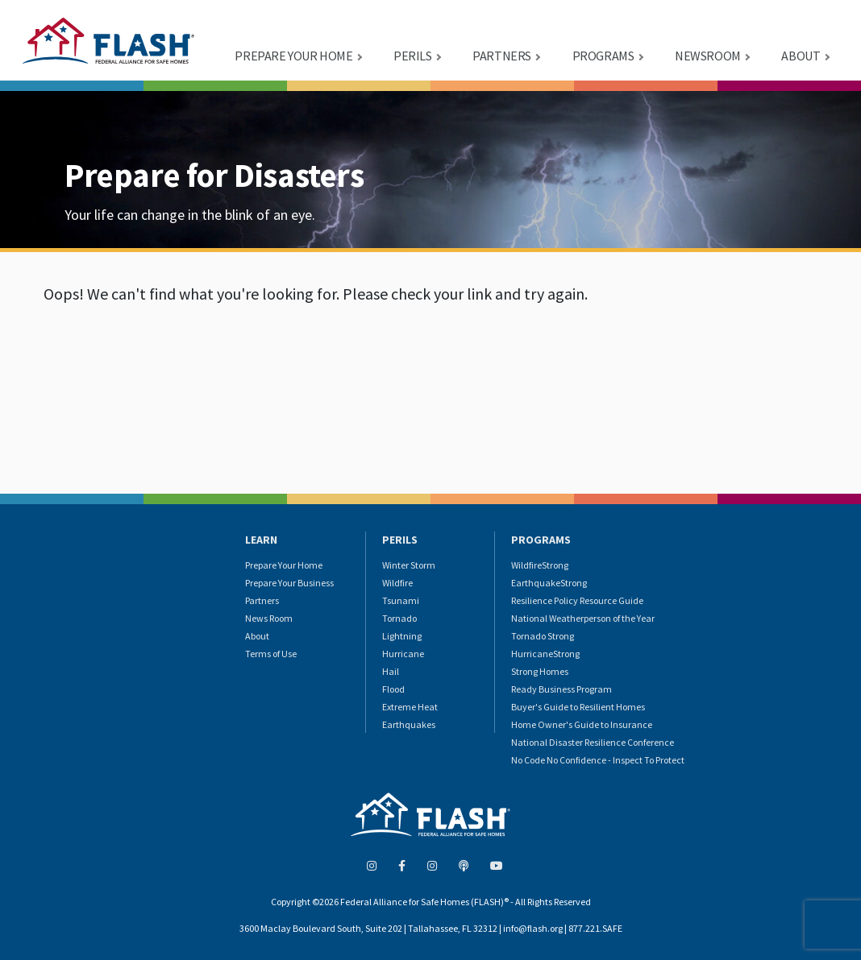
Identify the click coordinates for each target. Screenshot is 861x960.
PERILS (412, 56)
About (257, 636)
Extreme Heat (410, 707)
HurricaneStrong (545, 654)
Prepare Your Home (283, 565)
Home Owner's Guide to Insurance (581, 724)
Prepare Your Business (289, 583)
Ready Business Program (561, 689)
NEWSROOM (708, 56)
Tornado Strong (542, 636)
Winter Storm (408, 565)
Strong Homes (539, 671)
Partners (262, 600)
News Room (269, 618)
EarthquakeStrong (549, 583)
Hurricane (403, 654)
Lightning (402, 636)
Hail (390, 671)
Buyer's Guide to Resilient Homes (578, 707)
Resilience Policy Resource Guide (577, 600)
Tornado (399, 618)
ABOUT (800, 56)
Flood (393, 689)
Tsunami (400, 600)
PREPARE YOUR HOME (293, 56)
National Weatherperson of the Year (583, 618)
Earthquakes (408, 724)
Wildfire (397, 583)
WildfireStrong (539, 565)
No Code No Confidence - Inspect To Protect (597, 760)
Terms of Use (271, 654)
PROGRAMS (603, 56)
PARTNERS (501, 56)
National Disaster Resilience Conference (592, 742)
